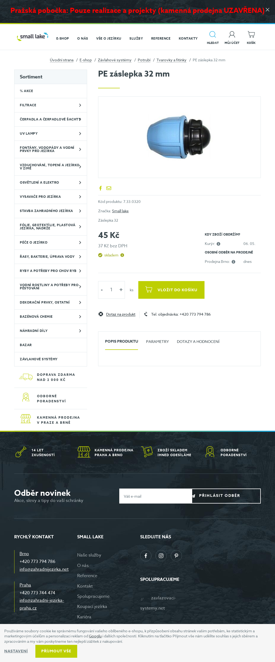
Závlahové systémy (115, 59)
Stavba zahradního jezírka (46, 211)
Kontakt (85, 586)
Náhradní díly (34, 330)
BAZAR (26, 345)
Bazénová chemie (36, 316)
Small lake (120, 210)
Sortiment (31, 76)
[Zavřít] (267, 11)
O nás (83, 565)
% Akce (26, 91)
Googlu (95, 635)
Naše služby (89, 555)
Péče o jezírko (33, 242)
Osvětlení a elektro (39, 182)
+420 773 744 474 (37, 593)
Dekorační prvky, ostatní (45, 302)
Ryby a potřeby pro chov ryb (48, 270)
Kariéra (84, 617)
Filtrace (28, 105)
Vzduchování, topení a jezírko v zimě (50, 167)
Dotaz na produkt (120, 314)
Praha (25, 585)
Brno (24, 554)
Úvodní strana (61, 59)
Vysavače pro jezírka (40, 196)
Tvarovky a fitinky (172, 59)
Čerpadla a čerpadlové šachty (50, 119)
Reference (87, 576)
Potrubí (144, 59)
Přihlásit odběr (230, 496)
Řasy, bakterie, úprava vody (47, 256)
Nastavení (16, 651)
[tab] (121, 343)
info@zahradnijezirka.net (44, 569)
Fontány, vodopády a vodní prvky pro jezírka (47, 149)
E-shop (86, 59)
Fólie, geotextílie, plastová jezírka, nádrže (47, 226)
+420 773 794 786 (37, 561)
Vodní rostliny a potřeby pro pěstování (49, 286)
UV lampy (29, 133)
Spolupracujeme (93, 596)
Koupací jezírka (92, 606)
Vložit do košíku (179, 290)
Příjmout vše (56, 651)
